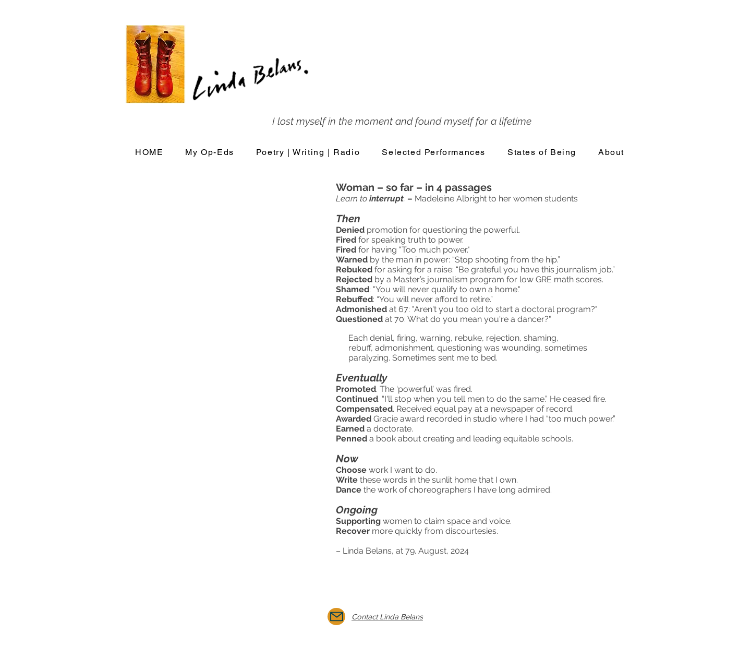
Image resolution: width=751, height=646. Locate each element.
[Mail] (336, 616)
